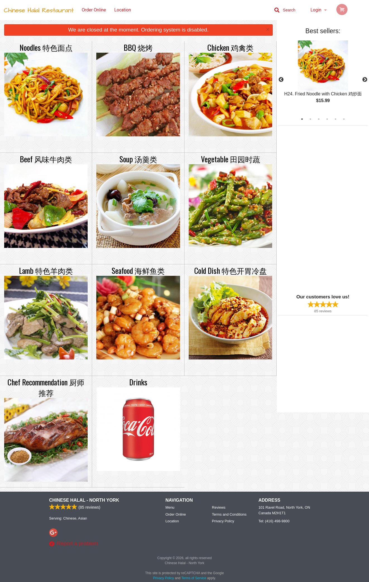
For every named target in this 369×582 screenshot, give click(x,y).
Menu (170, 507)
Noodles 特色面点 (46, 47)
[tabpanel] (323, 76)
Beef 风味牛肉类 (46, 159)
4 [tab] (327, 119)
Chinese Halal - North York (84, 500)
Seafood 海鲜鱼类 (138, 270)
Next (365, 80)
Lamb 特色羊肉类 (46, 270)
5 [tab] (335, 119)
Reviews (218, 507)
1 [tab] (302, 119)
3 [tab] (319, 119)
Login (315, 10)
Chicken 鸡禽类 (230, 47)
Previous (281, 80)
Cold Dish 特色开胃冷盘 (230, 270)
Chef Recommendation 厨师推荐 (46, 387)
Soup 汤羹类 (138, 159)
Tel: (273, 521)
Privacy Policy (223, 521)
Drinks (138, 382)
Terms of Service (193, 578)
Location (122, 10)
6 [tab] (344, 119)
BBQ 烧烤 (138, 47)
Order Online (94, 10)
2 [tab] (310, 119)
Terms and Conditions (229, 514)
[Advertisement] (313, 209)
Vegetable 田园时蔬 (230, 159)
